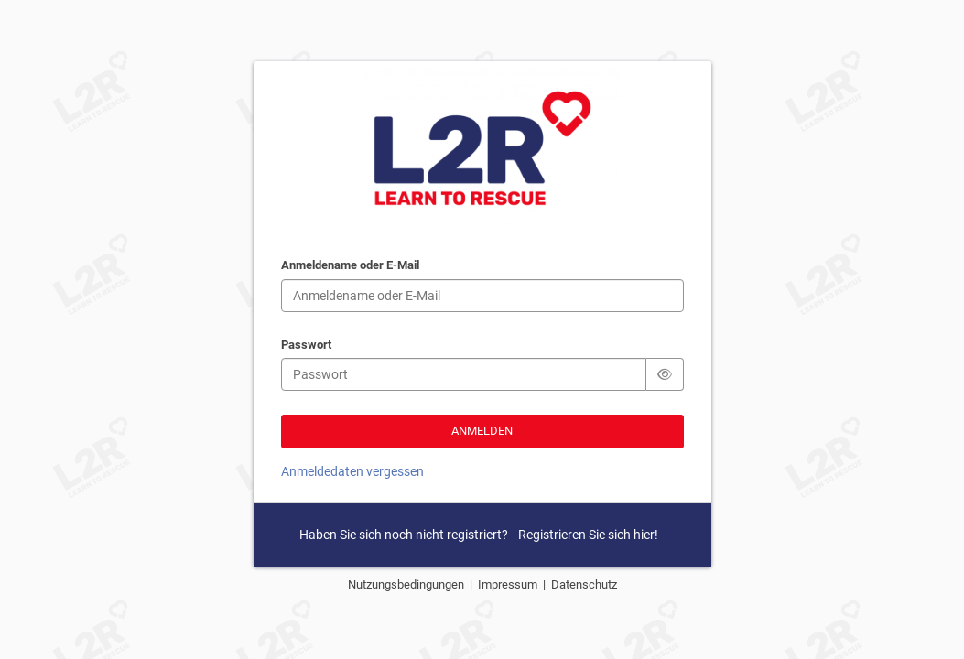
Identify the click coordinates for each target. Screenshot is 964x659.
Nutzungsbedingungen (409, 584)
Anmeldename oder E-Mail (350, 266)
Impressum (510, 584)
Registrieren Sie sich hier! (588, 534)
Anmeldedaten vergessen (352, 471)
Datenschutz (584, 584)
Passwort (306, 346)
